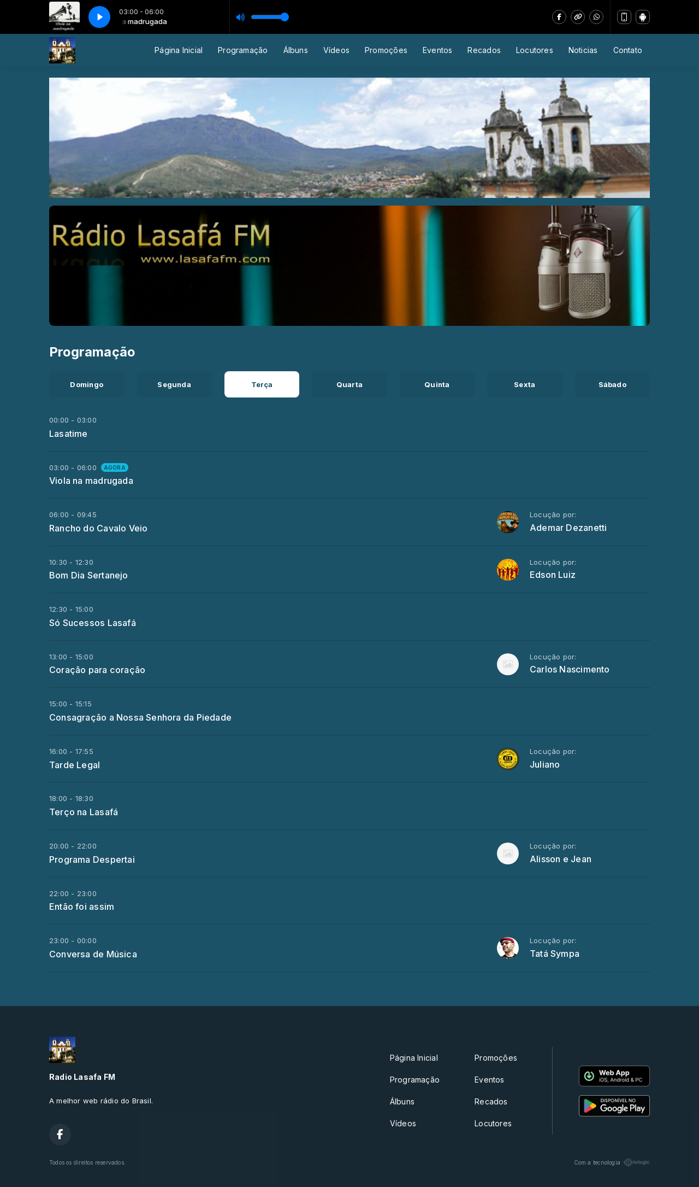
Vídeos (336, 50)
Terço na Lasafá (83, 811)
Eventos (437, 50)
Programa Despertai (92, 859)
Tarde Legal (74, 764)
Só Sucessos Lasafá (92, 622)
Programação (243, 50)
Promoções (386, 50)
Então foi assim (81, 906)
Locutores (534, 50)
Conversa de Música (93, 954)
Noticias (583, 50)
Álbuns (295, 50)
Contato (627, 50)
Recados (483, 50)
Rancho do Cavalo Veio (98, 528)
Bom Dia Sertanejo (88, 575)
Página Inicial (179, 50)
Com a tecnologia (612, 1162)
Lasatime (68, 433)
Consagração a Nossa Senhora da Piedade (140, 717)
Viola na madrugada (91, 480)
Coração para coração (97, 669)
